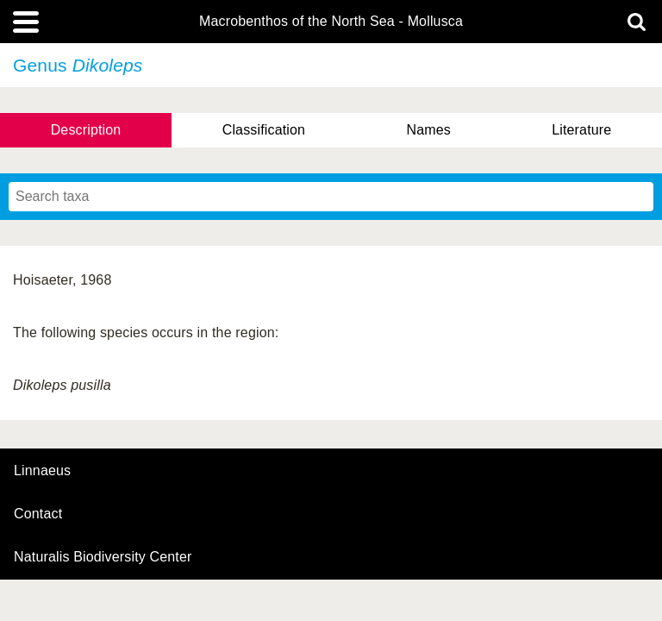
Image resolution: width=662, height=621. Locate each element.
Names (428, 129)
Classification (264, 129)
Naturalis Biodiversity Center (103, 557)
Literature (581, 129)
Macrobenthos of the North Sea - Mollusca (331, 21)
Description (86, 129)
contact (38, 513)
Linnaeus (42, 471)
